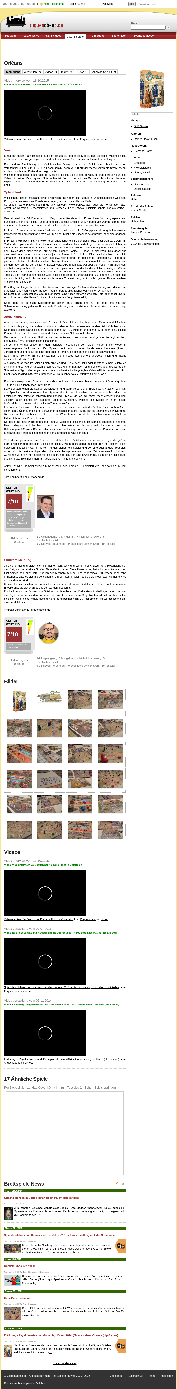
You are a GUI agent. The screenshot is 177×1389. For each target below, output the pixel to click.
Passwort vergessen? (147, 4)
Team (151, 1375)
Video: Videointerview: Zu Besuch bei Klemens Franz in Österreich (43, 84)
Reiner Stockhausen (146, 139)
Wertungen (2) (32, 72)
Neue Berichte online (17, 1298)
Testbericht (13, 72)
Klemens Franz (143, 151)
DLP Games (141, 126)
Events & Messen (144, 35)
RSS (122, 1183)
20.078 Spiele (75, 36)
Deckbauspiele (142, 188)
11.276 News (31, 35)
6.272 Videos (53, 35)
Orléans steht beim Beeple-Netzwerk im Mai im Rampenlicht (41, 1198)
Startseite (11, 35)
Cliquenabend (88, 139)
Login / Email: (77, 3)
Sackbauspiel (142, 184)
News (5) (83, 72)
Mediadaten (116, 1375)
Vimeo (104, 139)
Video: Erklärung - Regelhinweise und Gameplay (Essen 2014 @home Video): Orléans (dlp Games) (61, 1004)
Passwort (107, 3)
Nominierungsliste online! (20, 1266)
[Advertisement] (88, 49)
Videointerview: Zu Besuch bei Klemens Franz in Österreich (38, 139)
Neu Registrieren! (54, 3)
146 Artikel (98, 35)
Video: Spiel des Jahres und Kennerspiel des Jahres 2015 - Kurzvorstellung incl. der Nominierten (61, 932)
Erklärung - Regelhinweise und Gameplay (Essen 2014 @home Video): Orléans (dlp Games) (61, 1059)
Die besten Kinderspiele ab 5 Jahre (24, 1383)
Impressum (166, 1375)
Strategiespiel (142, 172)
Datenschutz (135, 1375)
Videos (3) (51, 72)
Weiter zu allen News (65, 1363)
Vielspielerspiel (142, 167)
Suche (134, 23)
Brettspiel (139, 162)
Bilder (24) (67, 72)
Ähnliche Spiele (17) (104, 72)
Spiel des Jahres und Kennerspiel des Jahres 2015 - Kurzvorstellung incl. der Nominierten (61, 987)
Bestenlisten (119, 35)
